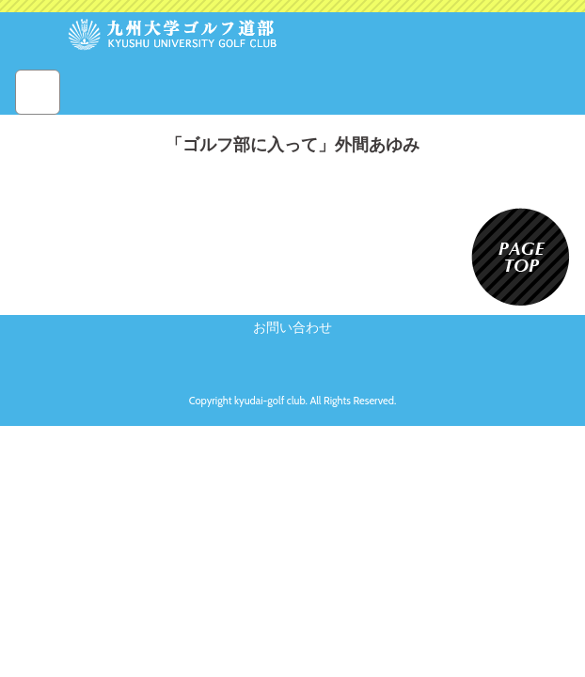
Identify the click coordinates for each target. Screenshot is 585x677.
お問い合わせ (292, 327)
